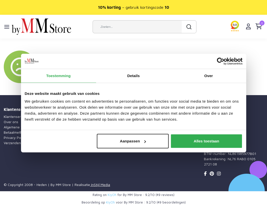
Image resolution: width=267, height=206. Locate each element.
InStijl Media (100, 184)
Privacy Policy (15, 137)
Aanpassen (133, 141)
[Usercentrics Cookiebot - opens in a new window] (220, 61)
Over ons (11, 122)
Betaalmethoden (17, 132)
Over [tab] (208, 75)
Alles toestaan (206, 141)
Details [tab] (133, 75)
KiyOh (112, 195)
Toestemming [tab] (58, 75)
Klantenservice (15, 116)
